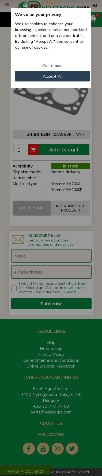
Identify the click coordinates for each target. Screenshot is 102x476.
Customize (52, 65)
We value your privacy (38, 14)
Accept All (52, 76)
